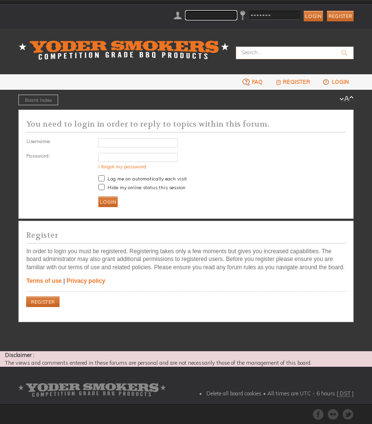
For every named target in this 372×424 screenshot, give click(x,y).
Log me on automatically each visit (142, 178)
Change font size (347, 99)
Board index (38, 100)
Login (335, 81)
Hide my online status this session (142, 187)
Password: (38, 156)
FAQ (252, 81)
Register (340, 16)
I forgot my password (122, 166)
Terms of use (44, 280)
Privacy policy (85, 280)
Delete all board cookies (234, 393)
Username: (38, 141)
